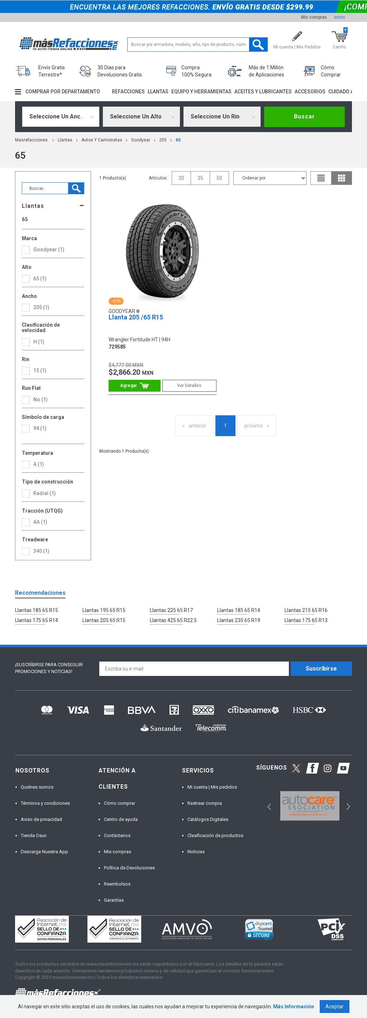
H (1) (38, 342)
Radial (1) (44, 493)
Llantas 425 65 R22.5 (173, 620)
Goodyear (140, 140)
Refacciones (128, 91)
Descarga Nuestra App (44, 851)
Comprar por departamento (62, 91)
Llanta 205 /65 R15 (136, 317)
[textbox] (197, 44)
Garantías (114, 900)
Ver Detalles (189, 385)
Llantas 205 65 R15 (103, 620)
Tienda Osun (34, 835)
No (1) (40, 399)
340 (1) (41, 551)
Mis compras (314, 17)
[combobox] (60, 117)
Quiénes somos (37, 787)
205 (163, 140)
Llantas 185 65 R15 (36, 610)
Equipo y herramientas (201, 91)
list (321, 178)
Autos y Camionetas (101, 140)
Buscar (304, 116)
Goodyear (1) (49, 249)
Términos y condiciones (45, 803)
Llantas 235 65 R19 (238, 620)
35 (200, 178)
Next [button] (347, 806)
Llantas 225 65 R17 (171, 610)
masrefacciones (31, 140)
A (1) (38, 464)
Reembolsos (117, 884)
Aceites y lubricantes (263, 91)
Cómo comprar (119, 803)
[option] (309, 806)
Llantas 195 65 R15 (103, 610)
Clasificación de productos (215, 835)
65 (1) (40, 278)
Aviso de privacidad (41, 819)
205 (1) (41, 307)
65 (178, 140)
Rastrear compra (204, 803)
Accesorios (310, 91)
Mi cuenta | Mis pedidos (212, 787)
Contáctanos (117, 835)
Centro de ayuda (121, 819)
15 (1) (40, 370)
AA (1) (40, 522)
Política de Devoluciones (129, 867)
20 (181, 178)
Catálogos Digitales (207, 819)
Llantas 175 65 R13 (306, 620)
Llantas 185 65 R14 (238, 610)
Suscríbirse (321, 668)
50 (219, 178)
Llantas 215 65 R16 (306, 610)
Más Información (293, 1006)
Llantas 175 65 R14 (36, 620)
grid (342, 178)
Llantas (158, 91)
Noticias (196, 851)
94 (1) (40, 428)
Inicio (339, 17)
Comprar (135, 386)
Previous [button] (266, 806)
